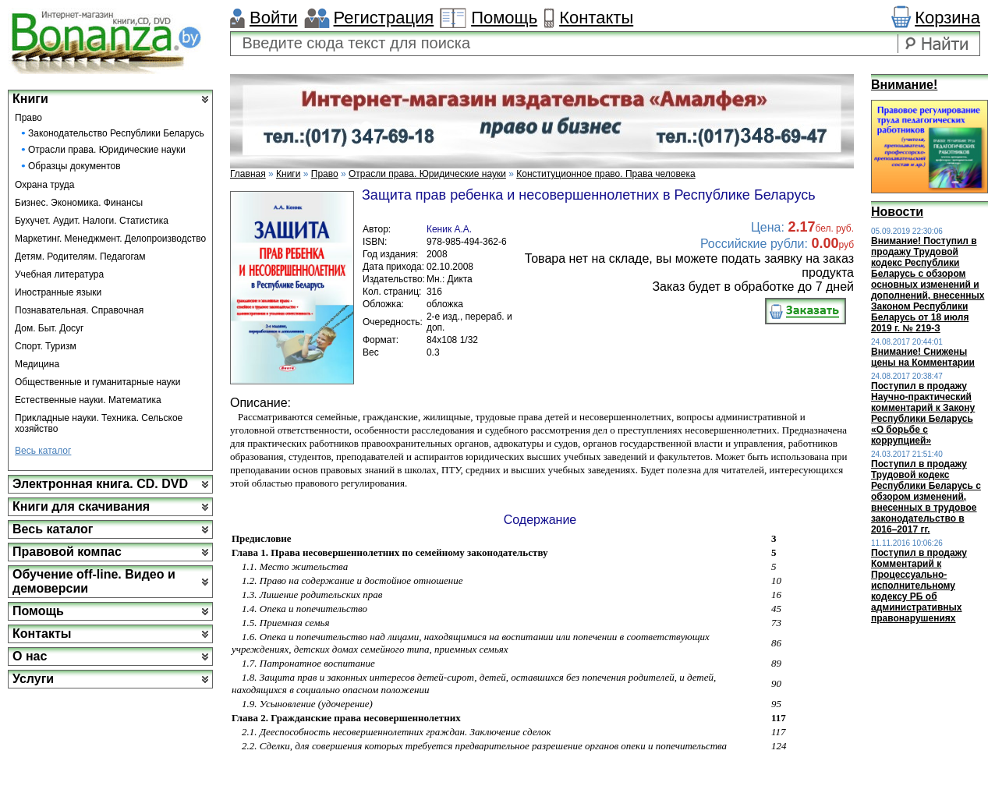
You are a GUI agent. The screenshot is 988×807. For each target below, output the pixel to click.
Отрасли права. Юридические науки (107, 149)
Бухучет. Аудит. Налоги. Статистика (91, 220)
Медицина (37, 364)
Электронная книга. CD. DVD (100, 483)
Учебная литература (59, 274)
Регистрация (384, 17)
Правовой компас (67, 551)
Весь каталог (43, 450)
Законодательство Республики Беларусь (116, 133)
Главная (248, 173)
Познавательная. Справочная (79, 310)
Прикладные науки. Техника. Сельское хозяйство (98, 423)
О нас (29, 656)
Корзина (947, 17)
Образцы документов (74, 166)
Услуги (33, 678)
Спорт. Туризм (45, 346)
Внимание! (904, 84)
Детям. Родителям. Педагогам (80, 256)
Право (28, 117)
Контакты (596, 17)
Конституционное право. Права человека (605, 173)
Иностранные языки (58, 292)
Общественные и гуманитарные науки (98, 382)
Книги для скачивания (81, 506)
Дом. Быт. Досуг (49, 328)
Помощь (504, 17)
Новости (897, 211)
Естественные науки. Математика (88, 400)
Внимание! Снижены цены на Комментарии (923, 357)
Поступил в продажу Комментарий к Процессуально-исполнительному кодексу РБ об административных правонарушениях (919, 585)
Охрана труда (45, 184)
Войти (274, 17)
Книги (30, 98)
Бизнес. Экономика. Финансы (79, 202)
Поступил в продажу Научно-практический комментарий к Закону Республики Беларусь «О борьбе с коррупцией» (923, 413)
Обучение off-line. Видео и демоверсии (93, 581)
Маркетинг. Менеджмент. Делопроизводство (110, 238)
